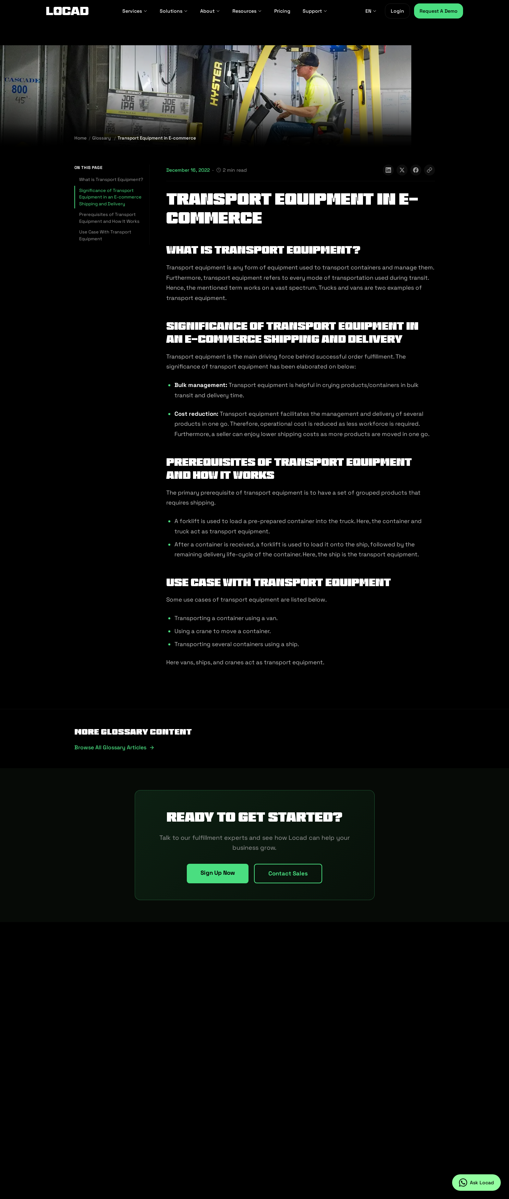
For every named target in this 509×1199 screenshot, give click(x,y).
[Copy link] (429, 170)
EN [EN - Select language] (371, 11)
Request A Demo (439, 11)
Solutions (174, 11)
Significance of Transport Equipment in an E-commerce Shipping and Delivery (110, 197)
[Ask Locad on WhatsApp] (476, 1182)
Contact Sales (288, 873)
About (210, 11)
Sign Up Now (218, 872)
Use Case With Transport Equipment (105, 235)
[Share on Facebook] (415, 170)
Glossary (101, 138)
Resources (247, 11)
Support (315, 11)
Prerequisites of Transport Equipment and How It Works (109, 217)
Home (80, 138)
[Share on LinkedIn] (388, 170)
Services (134, 11)
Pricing (282, 11)
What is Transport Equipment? (111, 179)
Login (397, 11)
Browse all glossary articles (114, 747)
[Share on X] (402, 170)
